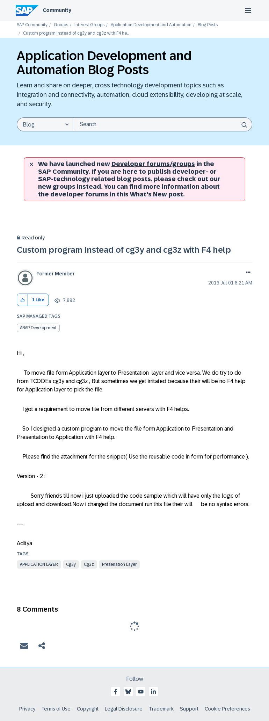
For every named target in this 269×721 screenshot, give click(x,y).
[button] (22, 300)
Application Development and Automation (151, 25)
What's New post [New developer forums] (156, 194)
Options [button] (246, 272)
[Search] (162, 124)
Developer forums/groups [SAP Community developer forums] (153, 163)
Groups (61, 25)
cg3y (71, 564)
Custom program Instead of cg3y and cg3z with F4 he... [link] (76, 33)
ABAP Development (38, 327)
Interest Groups (89, 25)
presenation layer (119, 564)
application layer (39, 564)
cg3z (89, 564)
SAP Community (32, 25)
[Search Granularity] (45, 124)
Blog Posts (208, 25)
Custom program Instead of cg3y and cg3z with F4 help (124, 249)
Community (57, 10)
